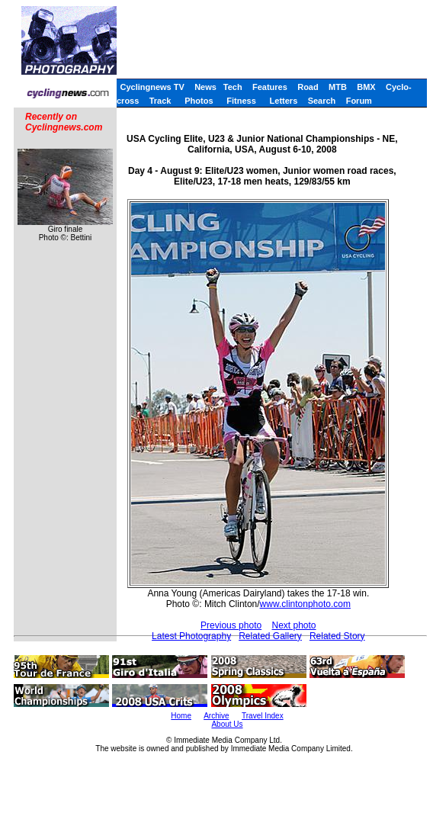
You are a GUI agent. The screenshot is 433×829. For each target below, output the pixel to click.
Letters (284, 100)
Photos (198, 100)
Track (160, 100)
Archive (216, 716)
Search (322, 100)
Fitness (241, 100)
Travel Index (263, 716)
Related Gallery (270, 636)
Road (308, 87)
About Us (226, 724)
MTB (338, 87)
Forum (359, 100)
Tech (232, 87)
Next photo (294, 625)
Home (181, 716)
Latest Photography (191, 636)
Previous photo (230, 625)
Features (269, 87)
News (205, 87)
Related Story (337, 636)
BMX (366, 87)
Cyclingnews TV (152, 87)
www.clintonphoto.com (305, 604)
